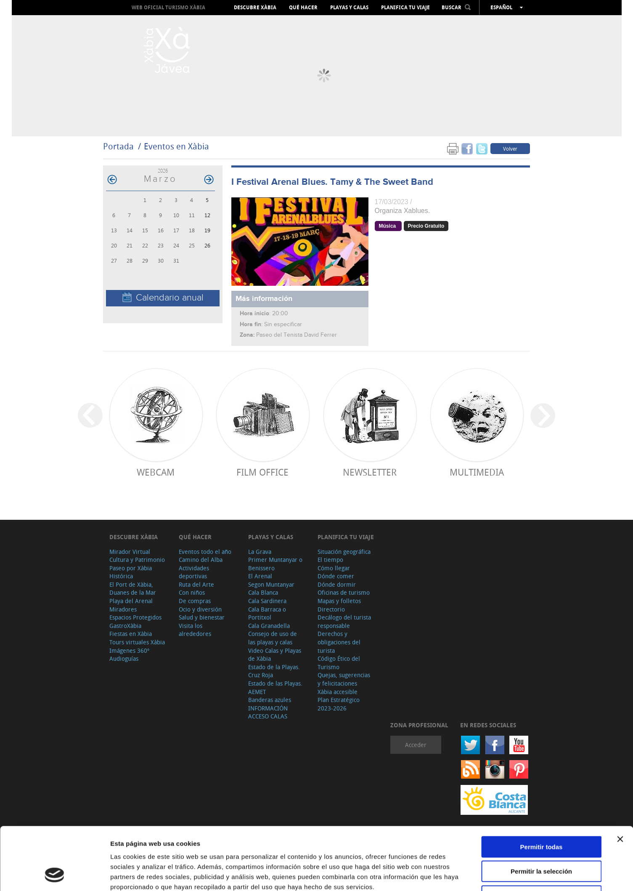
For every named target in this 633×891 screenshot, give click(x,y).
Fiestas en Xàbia (130, 634)
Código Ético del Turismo (339, 662)
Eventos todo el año (205, 552)
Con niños (192, 592)
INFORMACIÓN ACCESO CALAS (268, 712)
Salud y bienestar (202, 617)
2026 (163, 171)
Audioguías (123, 658)
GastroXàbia (125, 626)
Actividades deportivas (194, 572)
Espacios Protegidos (135, 617)
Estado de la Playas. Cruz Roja (274, 671)
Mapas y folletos (339, 601)
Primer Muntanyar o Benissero (275, 564)
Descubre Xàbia (255, 7)
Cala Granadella (269, 626)
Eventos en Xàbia (176, 146)
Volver (510, 148)
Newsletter (370, 472)
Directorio (331, 609)
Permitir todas (541, 788)
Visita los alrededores (195, 630)
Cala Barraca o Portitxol (267, 613)
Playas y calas (349, 7)
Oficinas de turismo (344, 592)
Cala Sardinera (267, 601)
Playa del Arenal (131, 601)
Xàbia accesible (338, 692)
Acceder (415, 745)
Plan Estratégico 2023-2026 (339, 704)
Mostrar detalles (455, 874)
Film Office (262, 472)
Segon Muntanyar (271, 584)
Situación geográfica (344, 552)
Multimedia (477, 472)
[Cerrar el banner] (620, 780)
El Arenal (260, 576)
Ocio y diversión (200, 609)
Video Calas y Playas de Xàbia (274, 654)
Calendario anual (163, 298)
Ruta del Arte (196, 584)
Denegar (541, 837)
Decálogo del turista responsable (344, 621)
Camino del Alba (200, 560)
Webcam (156, 472)
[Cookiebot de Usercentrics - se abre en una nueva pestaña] (54, 874)
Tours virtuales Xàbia (137, 642)
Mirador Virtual (129, 552)
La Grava (259, 552)
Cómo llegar (334, 568)
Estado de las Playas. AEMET (275, 687)
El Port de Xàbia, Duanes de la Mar (132, 588)
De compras (195, 601)
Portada (118, 146)
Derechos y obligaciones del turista (339, 642)
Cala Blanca (263, 592)
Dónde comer (336, 576)
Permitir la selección (541, 813)
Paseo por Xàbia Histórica (130, 572)
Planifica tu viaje (405, 7)
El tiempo (330, 560)
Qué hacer (303, 7)
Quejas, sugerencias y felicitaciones (344, 679)
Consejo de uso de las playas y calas (272, 638)
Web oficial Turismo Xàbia (168, 7)
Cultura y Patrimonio (137, 560)
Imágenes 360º (129, 650)
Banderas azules (269, 700)
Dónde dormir (337, 584)
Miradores (123, 609)
